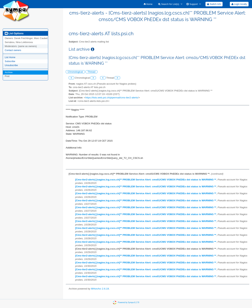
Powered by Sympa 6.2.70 (128, 302)
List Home (10, 57)
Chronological (75, 71)
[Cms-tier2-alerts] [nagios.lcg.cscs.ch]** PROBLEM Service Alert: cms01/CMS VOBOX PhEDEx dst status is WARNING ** (145, 179)
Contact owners (13, 50)
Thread (91, 71)
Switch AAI (214, 4)
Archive (9, 72)
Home (148, 4)
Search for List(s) (168, 4)
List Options (14, 33)
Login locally (239, 4)
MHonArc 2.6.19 (100, 288)
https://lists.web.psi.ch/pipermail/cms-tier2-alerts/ (111, 97)
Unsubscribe (11, 65)
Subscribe (10, 61)
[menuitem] (148, 4)
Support (192, 4)
